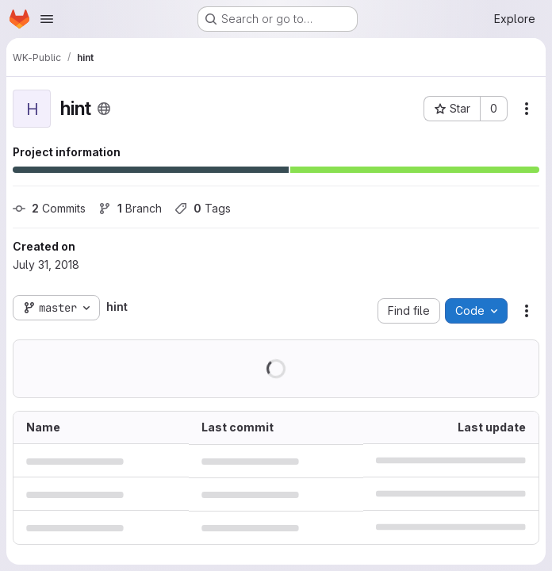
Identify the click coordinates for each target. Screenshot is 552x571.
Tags (202, 208)
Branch (130, 208)
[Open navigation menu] (46, 19)
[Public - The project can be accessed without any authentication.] (104, 108)
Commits (49, 208)
